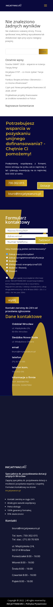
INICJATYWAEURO (15, 603)
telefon (16, 357)
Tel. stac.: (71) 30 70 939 (25, 539)
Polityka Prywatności (36, 603)
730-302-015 (16, 183)
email (15, 347)
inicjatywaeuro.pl (13, 490)
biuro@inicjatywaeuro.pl (24, 194)
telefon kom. (20, 367)
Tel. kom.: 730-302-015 (25, 535)
